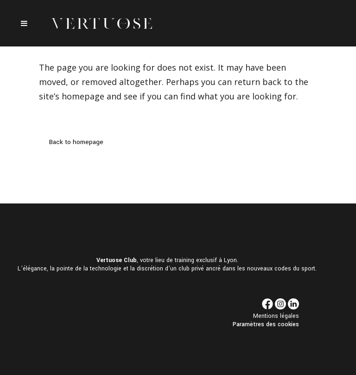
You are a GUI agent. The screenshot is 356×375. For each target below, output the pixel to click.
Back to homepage (76, 142)
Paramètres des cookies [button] (266, 324)
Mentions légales (276, 316)
